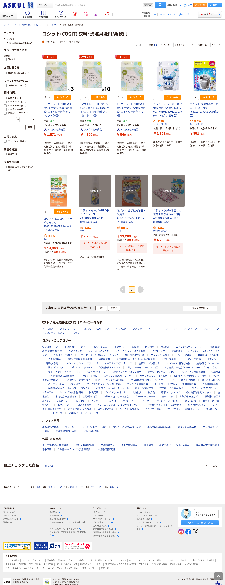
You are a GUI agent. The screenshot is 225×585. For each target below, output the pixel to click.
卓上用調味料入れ (211, 380)
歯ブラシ (80, 400)
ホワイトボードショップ (115, 560)
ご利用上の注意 (101, 526)
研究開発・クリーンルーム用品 (174, 445)
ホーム (7, 25)
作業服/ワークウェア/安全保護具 (74, 449)
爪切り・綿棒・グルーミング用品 (142, 367)
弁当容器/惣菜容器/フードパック (146, 380)
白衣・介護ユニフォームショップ (19, 568)
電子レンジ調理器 (144, 388)
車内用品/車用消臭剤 (65, 396)
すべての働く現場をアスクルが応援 (120, 564)
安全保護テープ (50, 347)
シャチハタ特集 (191, 564)
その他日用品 (55, 359)
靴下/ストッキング (170, 392)
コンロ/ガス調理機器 (137, 384)
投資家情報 (55, 516)
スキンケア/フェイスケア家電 (130, 351)
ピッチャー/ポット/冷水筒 (182, 380)
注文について (10, 512)
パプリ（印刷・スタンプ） (148, 516)
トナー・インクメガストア (33, 560)
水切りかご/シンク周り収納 (153, 376)
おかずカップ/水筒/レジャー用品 (190, 376)
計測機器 (148, 445)
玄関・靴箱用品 (90, 396)
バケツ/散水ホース (96, 371)
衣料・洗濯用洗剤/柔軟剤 (80, 359)
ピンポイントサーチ (89, 568)
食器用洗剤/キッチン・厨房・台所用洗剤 (135, 359)
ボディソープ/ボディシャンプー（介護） (159, 400)
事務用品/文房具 (50, 427)
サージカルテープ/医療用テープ (183, 409)
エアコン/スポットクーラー (189, 347)
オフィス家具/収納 (187, 427)
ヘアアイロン (75, 351)
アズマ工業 (120, 328)
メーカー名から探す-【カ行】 (26, 25)
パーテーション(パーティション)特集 (145, 560)
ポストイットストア (45, 568)
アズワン (137, 328)
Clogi (46, 239)
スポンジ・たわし (88, 376)
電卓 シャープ (55, 487)
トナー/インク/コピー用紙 (93, 427)
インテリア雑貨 (183, 355)
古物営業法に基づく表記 (105, 529)
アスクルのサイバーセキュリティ (65, 529)
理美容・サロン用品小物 (171, 388)
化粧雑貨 (137, 392)
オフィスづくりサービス (67, 568)
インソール (97, 400)
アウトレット (50, 57)
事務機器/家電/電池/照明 (159, 427)
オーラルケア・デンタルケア (118, 363)
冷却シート (128, 400)
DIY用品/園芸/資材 (106, 449)
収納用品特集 (175, 564)
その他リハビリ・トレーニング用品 (164, 405)
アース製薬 (47, 328)
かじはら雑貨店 (160, 231)
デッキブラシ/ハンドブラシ (161, 371)
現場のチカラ (86, 564)
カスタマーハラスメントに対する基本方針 (67, 523)
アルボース (154, 328)
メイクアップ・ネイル (115, 392)
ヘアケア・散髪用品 (129, 409)
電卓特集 (51, 560)
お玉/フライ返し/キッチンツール (112, 388)
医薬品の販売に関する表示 (106, 536)
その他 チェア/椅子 (62, 355)
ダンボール (211, 409)
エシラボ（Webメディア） (148, 522)
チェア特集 (169, 560)
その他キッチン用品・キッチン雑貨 (82, 380)
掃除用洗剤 (104, 359)
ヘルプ (189, 5)
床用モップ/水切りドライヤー (118, 376)
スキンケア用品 (105, 409)
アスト (207, 328)
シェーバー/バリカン (98, 351)
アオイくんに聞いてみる (200, 522)
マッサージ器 (158, 351)
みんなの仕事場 (145, 519)
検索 (160, 5)
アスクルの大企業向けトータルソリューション (155, 527)
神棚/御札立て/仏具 (134, 355)
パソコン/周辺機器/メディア (127, 427)
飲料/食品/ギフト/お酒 (66, 431)
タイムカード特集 (76, 560)
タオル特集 (48, 564)
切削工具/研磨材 (129, 445)
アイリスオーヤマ (69, 328)
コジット (54, 25)
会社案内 (54, 512)
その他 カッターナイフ (75, 347)
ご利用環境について (103, 522)
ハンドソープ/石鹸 (191, 359)
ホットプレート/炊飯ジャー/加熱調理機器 (175, 384)
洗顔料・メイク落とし (149, 363)
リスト (140, 45)
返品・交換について (12, 522)
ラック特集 (181, 560)
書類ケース (119, 347)
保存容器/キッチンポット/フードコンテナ (69, 388)
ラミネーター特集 (94, 560)
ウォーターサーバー (145, 396)
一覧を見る (48, 465)
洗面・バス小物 (55, 367)
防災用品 (93, 392)
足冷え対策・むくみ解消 (79, 409)
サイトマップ (99, 512)
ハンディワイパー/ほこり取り (126, 371)
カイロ (112, 400)
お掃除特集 (10, 564)
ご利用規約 (99, 516)
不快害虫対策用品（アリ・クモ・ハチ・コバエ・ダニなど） (191, 367)
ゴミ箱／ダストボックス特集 (201, 560)
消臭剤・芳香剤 (168, 359)
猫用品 (151, 392)
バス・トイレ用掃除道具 (193, 371)
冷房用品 (165, 347)
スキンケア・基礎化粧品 (178, 363)
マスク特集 (143, 564)
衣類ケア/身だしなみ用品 (116, 396)
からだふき (190, 400)
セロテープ (114, 487)
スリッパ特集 (35, 564)
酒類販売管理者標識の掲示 (106, 532)
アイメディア (190, 328)
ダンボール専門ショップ (66, 564)
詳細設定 (148, 5)
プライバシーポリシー (104, 519)
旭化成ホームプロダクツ (96, 328)
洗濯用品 (215, 371)
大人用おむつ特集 (159, 564)
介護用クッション (197, 405)
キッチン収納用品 (115, 380)
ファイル (69, 427)
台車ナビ (98, 564)
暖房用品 (149, 347)
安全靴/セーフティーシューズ (83, 413)
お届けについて (11, 516)
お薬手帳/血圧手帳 (189, 396)
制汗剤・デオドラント (109, 367)
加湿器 (135, 347)
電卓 (39, 487)
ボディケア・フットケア (81, 367)
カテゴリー (8, 15)
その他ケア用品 (153, 409)
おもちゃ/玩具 (101, 347)
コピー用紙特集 (12, 560)
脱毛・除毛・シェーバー (207, 363)
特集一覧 (105, 568)
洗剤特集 (22, 564)
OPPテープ (96, 487)
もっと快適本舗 (160, 124)
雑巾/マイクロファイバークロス (64, 371)
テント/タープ (55, 413)
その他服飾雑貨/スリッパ (198, 392)
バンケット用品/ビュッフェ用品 (64, 384)
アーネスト (171, 328)
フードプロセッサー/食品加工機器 (104, 384)
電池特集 (62, 560)
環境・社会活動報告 (58, 519)
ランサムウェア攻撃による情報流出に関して (67, 533)
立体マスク (167, 396)
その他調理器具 (210, 384)
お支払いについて (12, 519)
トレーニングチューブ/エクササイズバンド (118, 405)
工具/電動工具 (108, 445)
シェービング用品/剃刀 (71, 392)
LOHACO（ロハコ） (146, 512)
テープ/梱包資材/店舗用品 (55, 445)
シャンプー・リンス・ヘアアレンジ (81, 363)
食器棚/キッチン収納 (208, 355)
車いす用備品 (84, 405)
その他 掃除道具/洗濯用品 (61, 376)
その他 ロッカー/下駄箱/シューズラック (99, 355)
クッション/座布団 (160, 355)
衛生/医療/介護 (91, 431)
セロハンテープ (76, 487)
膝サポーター (64, 405)
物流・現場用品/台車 (84, 445)
